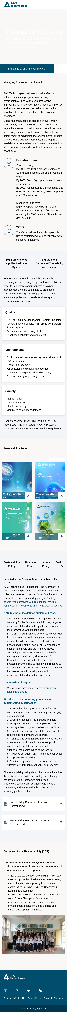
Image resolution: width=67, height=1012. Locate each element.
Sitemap (7, 998)
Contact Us (19, 998)
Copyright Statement (53, 998)
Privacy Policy (34, 998)
